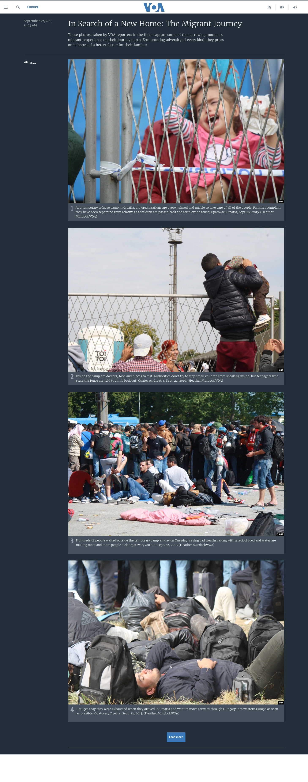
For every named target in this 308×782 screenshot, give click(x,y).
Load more (176, 737)
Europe (33, 7)
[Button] (30, 63)
